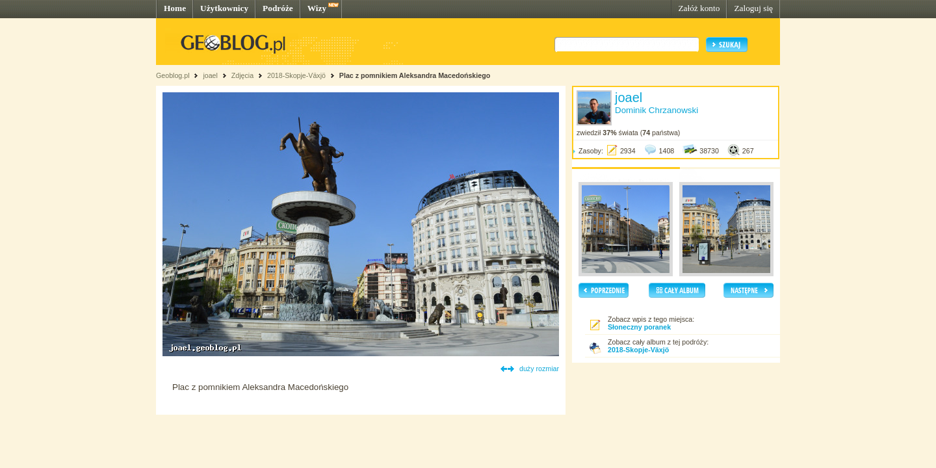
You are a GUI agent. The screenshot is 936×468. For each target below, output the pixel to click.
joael (210, 75)
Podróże (278, 8)
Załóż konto (699, 8)
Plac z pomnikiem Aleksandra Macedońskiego (414, 75)
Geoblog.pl (173, 75)
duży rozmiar (539, 368)
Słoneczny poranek (639, 327)
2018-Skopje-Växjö (296, 75)
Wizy (316, 8)
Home (175, 8)
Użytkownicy (224, 8)
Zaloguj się (753, 8)
